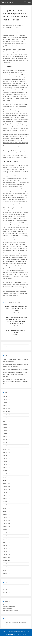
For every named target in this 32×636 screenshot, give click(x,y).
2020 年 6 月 (6, 567)
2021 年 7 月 (6, 536)
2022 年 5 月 (6, 505)
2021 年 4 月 (6, 545)
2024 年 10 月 (6, 415)
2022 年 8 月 (6, 495)
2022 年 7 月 (6, 498)
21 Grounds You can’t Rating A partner (16, 331)
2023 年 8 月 (6, 458)
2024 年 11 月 (6, 412)
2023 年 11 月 (6, 449)
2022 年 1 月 (6, 517)
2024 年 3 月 (6, 436)
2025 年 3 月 (6, 399)
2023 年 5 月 (6, 467)
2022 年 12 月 (6, 483)
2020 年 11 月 (6, 557)
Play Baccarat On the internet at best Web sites (15, 369)
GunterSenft (6, 586)
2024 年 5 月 (6, 430)
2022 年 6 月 (6, 502)
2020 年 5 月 (6, 570)
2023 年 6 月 (6, 464)
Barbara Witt (7, 2)
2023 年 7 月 (6, 461)
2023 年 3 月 (6, 474)
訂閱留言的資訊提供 (8, 608)
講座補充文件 (6, 592)
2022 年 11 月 (6, 486)
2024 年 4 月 (6, 433)
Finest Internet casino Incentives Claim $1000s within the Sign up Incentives (16, 308)
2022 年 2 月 (6, 514)
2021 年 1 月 (6, 551)
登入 (4, 604)
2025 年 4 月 (6, 396)
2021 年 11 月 (6, 523)
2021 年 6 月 (6, 539)
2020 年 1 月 (6, 573)
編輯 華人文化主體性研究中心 (14, 25)
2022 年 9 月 (6, 492)
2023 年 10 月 (6, 452)
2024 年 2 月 (6, 440)
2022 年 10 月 (6, 489)
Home (6, 624)
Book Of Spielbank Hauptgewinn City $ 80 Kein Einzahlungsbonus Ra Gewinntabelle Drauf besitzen (15, 374)
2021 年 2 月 (6, 548)
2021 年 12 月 (6, 520)
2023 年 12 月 (6, 446)
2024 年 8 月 (6, 421)
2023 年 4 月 (6, 471)
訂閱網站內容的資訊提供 (9, 606)
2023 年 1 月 (6, 480)
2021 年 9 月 (6, 530)
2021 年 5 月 (6, 542)
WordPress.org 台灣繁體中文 (10, 610)
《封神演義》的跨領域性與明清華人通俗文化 (16, 622)
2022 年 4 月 (6, 508)
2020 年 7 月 (6, 564)
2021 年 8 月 (6, 533)
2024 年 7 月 (6, 424)
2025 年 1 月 (6, 405)
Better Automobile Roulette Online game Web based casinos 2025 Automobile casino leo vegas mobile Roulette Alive (16, 320)
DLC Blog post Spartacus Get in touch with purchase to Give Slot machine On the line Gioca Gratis (15, 381)
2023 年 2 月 (6, 477)
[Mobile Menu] (27, 2)
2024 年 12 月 (6, 409)
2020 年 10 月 (6, 561)
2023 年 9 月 (6, 455)
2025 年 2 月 (6, 402)
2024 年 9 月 (6, 418)
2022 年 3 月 (6, 511)
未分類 (18, 27)
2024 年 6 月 (6, 427)
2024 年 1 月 (6, 443)
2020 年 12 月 (6, 554)
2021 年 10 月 (6, 526)
